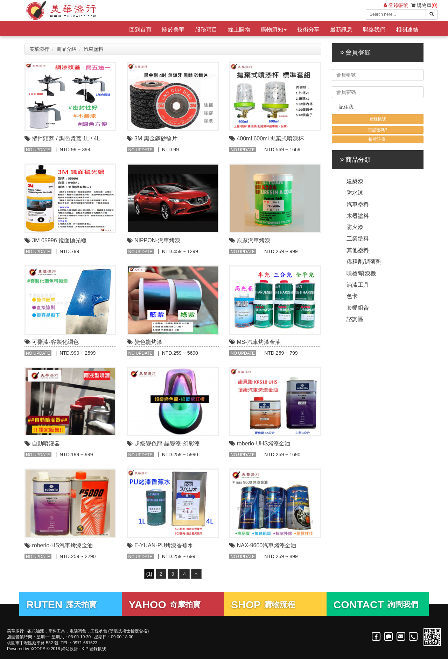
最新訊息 (341, 30)
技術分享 (308, 30)
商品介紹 (66, 49)
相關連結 (407, 30)
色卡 (352, 296)
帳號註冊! (377, 139)
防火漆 (354, 227)
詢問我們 (376, 604)
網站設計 (69, 648)
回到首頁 (140, 30)
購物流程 (263, 604)
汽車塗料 (93, 49)
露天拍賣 (61, 604)
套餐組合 (357, 308)
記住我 (343, 107)
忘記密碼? (377, 129)
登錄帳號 (396, 5)
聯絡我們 (374, 30)
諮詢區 (354, 319)
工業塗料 (357, 239)
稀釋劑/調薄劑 (364, 262)
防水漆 (354, 193)
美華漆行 (39, 49)
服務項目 (206, 30)
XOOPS (38, 648)
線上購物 (239, 30)
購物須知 (274, 30)
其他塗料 (357, 250)
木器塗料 (357, 216)
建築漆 (354, 181)
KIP (85, 648)
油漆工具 (357, 285)
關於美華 (173, 30)
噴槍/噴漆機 (361, 273)
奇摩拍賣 (165, 604)
